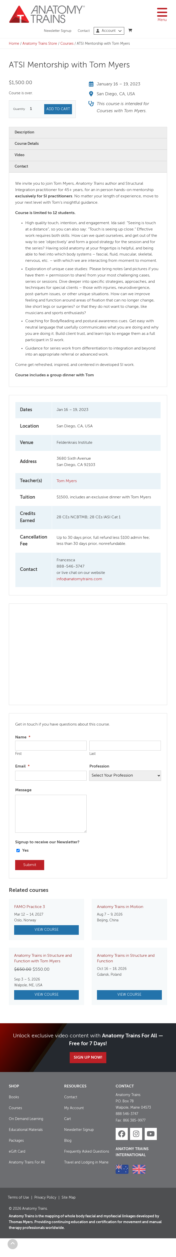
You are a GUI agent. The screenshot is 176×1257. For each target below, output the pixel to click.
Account (109, 31)
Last (92, 754)
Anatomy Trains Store (39, 43)
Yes (25, 851)
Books (14, 1097)
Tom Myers (67, 481)
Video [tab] (19, 155)
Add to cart (58, 109)
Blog (67, 1141)
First (18, 754)
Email (22, 766)
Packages (16, 1141)
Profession (99, 766)
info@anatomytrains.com (79, 579)
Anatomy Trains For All (27, 1162)
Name (22, 737)
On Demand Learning (26, 1119)
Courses (66, 43)
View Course (47, 930)
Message (23, 790)
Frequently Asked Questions (86, 1151)
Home (14, 43)
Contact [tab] (21, 166)
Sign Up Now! (88, 1058)
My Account (74, 1108)
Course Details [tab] (27, 144)
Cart (67, 1119)
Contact (84, 30)
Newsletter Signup (57, 30)
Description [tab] (24, 132)
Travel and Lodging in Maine (86, 1162)
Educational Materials (26, 1130)
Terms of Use (18, 1197)
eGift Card (17, 1151)
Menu (162, 14)
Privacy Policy (45, 1197)
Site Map (69, 1197)
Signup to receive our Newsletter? (47, 842)
